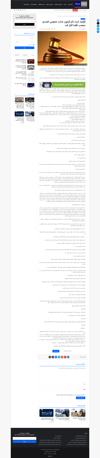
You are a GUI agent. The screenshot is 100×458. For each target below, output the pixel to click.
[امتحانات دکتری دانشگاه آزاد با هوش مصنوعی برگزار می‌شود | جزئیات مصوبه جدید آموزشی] (19, 100)
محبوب (32, 55)
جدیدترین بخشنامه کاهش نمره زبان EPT (20, 84)
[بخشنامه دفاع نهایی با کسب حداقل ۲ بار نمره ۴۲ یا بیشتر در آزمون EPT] (30, 73)
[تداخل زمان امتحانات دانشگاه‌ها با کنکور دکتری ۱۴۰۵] (78, 413)
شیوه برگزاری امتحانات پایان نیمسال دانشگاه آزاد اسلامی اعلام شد (62, 418)
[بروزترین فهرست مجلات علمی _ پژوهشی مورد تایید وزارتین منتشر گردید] (30, 67)
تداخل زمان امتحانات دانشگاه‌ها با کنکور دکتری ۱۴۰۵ (63, 10)
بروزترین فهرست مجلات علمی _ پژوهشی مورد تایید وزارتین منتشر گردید (20, 67)
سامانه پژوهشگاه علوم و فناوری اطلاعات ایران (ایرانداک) (76, 444)
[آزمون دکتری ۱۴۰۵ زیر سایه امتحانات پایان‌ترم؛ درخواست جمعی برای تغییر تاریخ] (29, 100)
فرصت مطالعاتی (41, 4)
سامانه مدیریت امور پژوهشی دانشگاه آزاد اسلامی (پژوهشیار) (50, 442)
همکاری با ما (54, 453)
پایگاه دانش (26, 4)
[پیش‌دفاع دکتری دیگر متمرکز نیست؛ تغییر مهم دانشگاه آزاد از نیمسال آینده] (30, 61)
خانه (84, 16)
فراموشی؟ (17, 41)
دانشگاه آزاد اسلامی (57, 438)
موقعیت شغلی (33, 4)
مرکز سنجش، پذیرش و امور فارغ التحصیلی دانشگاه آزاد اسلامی (50, 444)
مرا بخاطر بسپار (31, 44)
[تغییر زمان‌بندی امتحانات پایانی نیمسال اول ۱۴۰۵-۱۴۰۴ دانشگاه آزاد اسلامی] (46, 413)
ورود (24, 47)
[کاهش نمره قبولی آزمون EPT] (30, 79)
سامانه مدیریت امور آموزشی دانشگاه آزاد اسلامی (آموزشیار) (50, 440)
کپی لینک (56, 351)
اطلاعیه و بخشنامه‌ (58, 4)
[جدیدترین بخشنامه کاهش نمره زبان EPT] (30, 85)
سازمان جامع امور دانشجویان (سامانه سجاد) (78, 440)
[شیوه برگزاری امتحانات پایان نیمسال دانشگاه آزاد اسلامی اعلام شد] (62, 413)
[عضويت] (24, 24)
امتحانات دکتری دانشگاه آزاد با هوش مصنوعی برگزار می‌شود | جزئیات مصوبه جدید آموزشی (19, 106)
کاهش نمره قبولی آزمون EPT (21, 78)
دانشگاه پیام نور (58, 436)
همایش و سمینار (49, 4)
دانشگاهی (80, 16)
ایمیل (84, 389)
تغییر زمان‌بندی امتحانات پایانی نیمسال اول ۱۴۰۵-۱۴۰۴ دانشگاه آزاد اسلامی (47, 419)
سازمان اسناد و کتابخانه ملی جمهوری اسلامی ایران (77, 442)
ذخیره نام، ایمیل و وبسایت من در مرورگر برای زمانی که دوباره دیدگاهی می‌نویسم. (70, 395)
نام (84, 384)
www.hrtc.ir (60, 71)
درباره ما (45, 453)
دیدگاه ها (17, 55)
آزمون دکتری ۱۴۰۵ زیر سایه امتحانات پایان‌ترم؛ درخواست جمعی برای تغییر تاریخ (29, 106)
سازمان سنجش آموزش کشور (81, 436)
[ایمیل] (24, 21)
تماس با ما (49, 453)
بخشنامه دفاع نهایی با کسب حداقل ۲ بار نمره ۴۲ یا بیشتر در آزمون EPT (20, 73)
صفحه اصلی (70, 4)
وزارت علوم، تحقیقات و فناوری (81, 438)
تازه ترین (25, 55)
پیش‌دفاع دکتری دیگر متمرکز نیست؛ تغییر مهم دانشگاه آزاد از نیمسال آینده (20, 61)
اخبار (65, 4)
